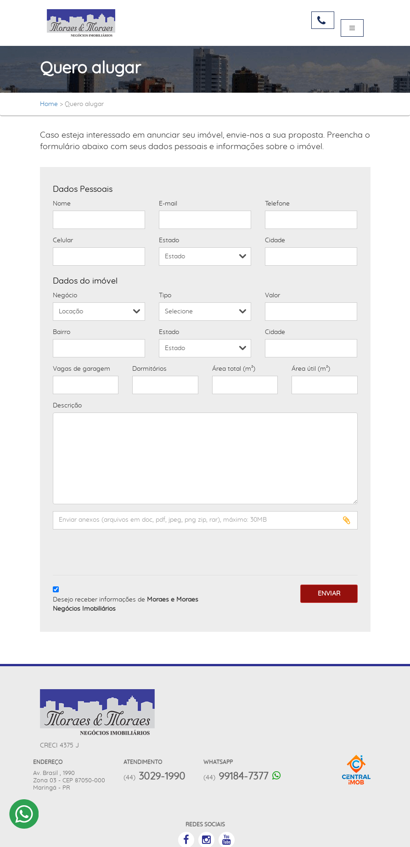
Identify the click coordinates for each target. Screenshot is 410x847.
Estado (169, 240)
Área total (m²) (233, 369)
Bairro (61, 332)
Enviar (329, 594)
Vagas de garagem (81, 369)
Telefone (277, 204)
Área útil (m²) (311, 369)
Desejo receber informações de (125, 604)
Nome (62, 204)
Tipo (165, 295)
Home (49, 104)
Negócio (65, 295)
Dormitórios (149, 369)
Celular (63, 240)
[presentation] (106, 550)
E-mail (168, 204)
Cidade (275, 240)
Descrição (67, 405)
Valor (272, 295)
